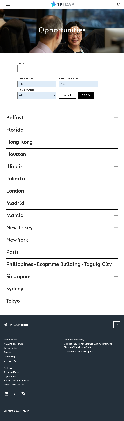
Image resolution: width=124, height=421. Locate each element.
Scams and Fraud (11, 372)
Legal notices (10, 377)
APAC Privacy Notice (13, 344)
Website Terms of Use (14, 385)
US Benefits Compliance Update (79, 352)
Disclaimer (8, 368)
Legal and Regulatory (74, 340)
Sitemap (8, 352)
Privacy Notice (10, 340)
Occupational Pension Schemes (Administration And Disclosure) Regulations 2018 (88, 346)
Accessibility (9, 357)
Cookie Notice (10, 348)
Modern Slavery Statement (16, 381)
